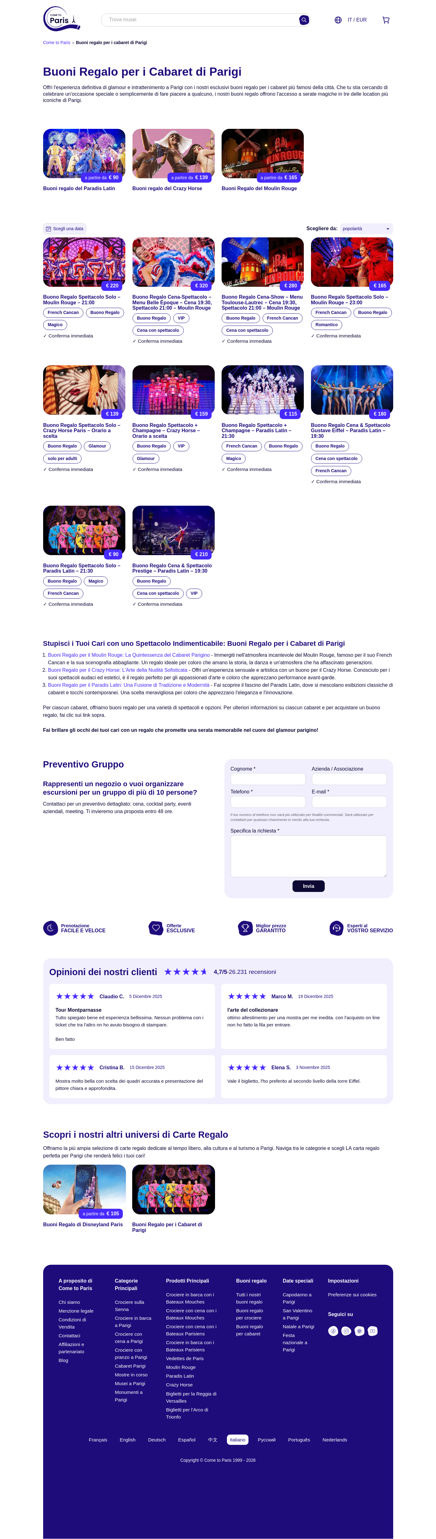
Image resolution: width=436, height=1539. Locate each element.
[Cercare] (304, 20)
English (127, 1439)
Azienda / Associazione (337, 769)
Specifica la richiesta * (255, 830)
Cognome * (243, 769)
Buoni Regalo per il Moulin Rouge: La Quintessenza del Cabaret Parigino (129, 655)
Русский (267, 1439)
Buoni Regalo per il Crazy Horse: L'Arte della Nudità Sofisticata (118, 670)
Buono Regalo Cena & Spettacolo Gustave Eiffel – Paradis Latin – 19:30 (350, 431)
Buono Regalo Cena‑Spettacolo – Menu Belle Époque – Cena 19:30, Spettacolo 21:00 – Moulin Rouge (172, 302)
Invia (308, 886)
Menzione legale (76, 1311)
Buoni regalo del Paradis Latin (79, 188)
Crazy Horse (179, 1385)
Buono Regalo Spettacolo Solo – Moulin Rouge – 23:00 (349, 299)
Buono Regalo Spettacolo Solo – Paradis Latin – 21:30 (81, 568)
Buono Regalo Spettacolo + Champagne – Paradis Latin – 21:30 (256, 431)
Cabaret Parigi (130, 1366)
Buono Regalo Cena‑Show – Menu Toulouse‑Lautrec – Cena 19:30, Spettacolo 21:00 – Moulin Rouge (262, 302)
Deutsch (157, 1439)
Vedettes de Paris (184, 1358)
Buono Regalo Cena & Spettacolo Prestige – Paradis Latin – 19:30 (172, 568)
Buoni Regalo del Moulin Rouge (259, 188)
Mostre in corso (131, 1375)
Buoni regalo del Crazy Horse (167, 188)
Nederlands (335, 1439)
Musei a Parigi (130, 1383)
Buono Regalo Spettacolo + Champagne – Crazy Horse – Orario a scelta (166, 431)
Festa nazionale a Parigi (295, 1343)
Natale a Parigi (298, 1326)
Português (299, 1439)
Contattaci (69, 1335)
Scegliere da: (322, 228)
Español (187, 1439)
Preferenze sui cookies (352, 1294)
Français (98, 1439)
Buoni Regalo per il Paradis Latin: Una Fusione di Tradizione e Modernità (129, 685)
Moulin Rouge (181, 1367)
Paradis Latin (180, 1376)
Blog (63, 1360)
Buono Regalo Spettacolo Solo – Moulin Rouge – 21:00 (81, 299)
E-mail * (320, 791)
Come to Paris (56, 42)
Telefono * (242, 791)
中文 (213, 1439)
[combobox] (199, 20)
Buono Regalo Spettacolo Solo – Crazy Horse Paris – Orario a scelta (81, 431)
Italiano (238, 1439)
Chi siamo (69, 1302)
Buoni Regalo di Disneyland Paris (83, 1225)
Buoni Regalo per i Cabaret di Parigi (167, 1227)
